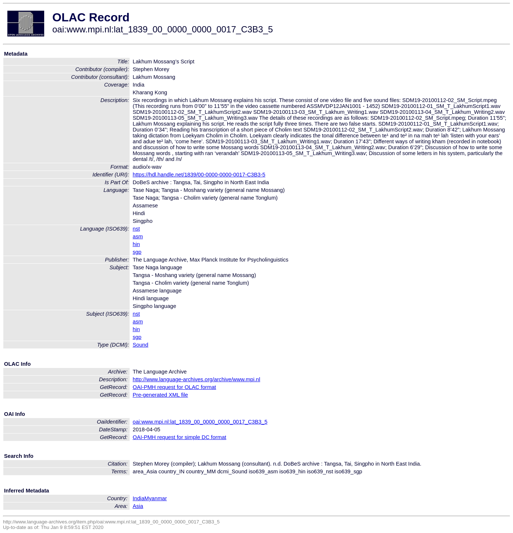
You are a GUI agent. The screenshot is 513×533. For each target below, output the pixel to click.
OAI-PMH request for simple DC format (179, 437)
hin (136, 244)
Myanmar (155, 498)
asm (138, 236)
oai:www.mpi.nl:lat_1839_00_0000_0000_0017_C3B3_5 (200, 422)
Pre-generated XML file (160, 395)
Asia (138, 506)
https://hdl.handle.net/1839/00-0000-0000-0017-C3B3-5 (199, 175)
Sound (140, 345)
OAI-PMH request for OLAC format (174, 387)
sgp (137, 252)
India (138, 498)
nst (136, 229)
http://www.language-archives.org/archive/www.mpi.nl (196, 379)
